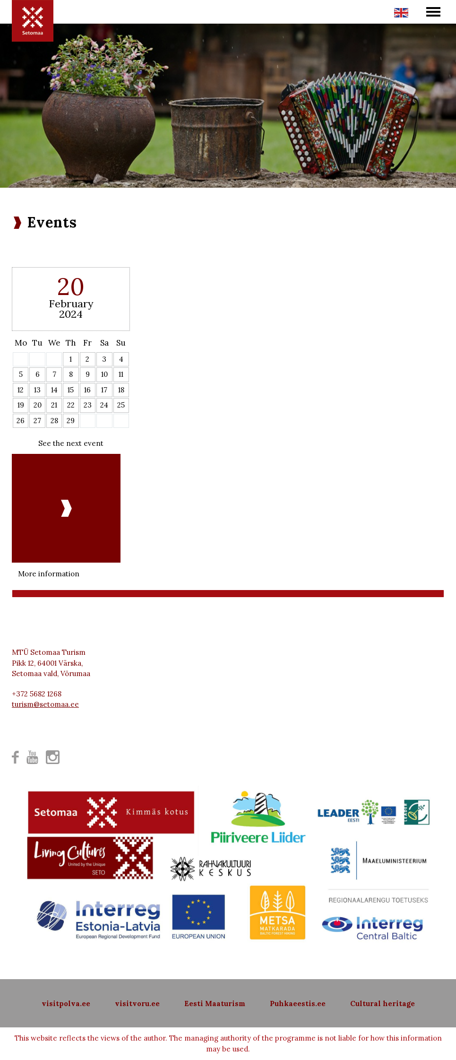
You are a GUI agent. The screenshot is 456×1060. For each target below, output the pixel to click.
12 (20, 389)
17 (104, 389)
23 (88, 404)
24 (104, 404)
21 (54, 404)
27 (37, 420)
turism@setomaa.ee (45, 704)
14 (54, 389)
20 (38, 404)
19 (20, 404)
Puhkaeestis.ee (298, 1003)
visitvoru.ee (137, 1003)
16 (87, 389)
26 (21, 420)
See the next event (70, 443)
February (71, 303)
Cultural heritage (382, 1003)
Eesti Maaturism (214, 1003)
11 (121, 374)
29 (71, 420)
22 (71, 404)
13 (37, 389)
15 (71, 389)
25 (121, 404)
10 (104, 374)
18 (121, 389)
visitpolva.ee (66, 1003)
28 (54, 420)
